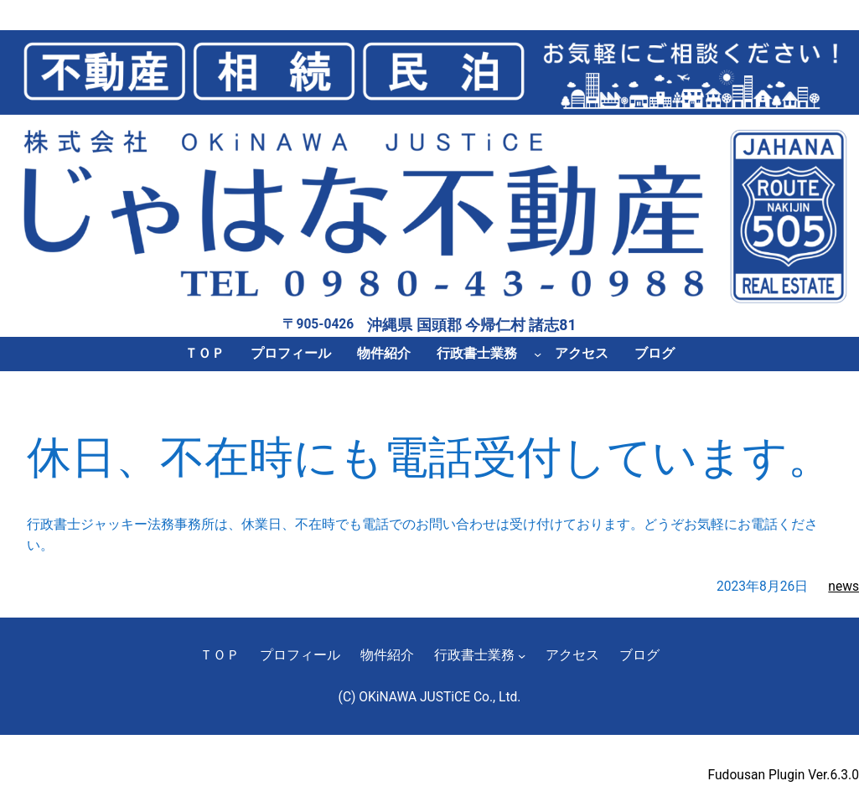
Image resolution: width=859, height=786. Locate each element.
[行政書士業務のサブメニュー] (537, 354)
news (843, 586)
